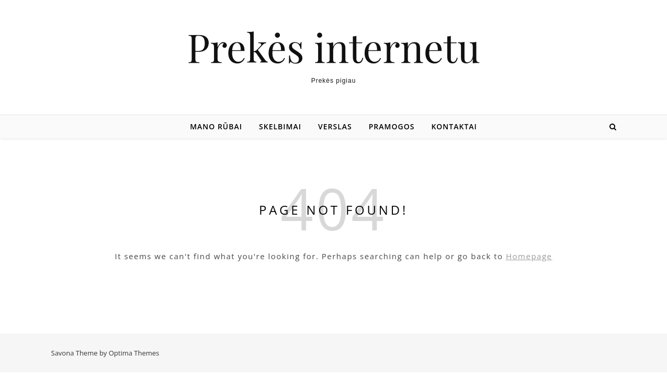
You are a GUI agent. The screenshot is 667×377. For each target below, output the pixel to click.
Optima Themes (134, 353)
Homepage (529, 256)
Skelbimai (280, 126)
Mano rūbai (216, 126)
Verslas (335, 126)
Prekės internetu (333, 46)
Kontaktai (454, 126)
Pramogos (392, 126)
